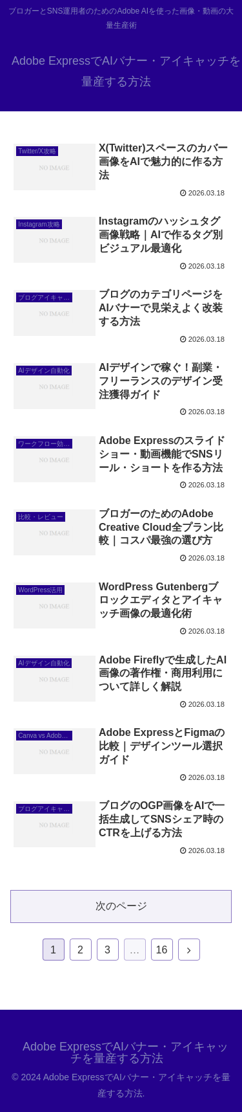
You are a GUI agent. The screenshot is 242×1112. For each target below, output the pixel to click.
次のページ (121, 905)
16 (162, 949)
